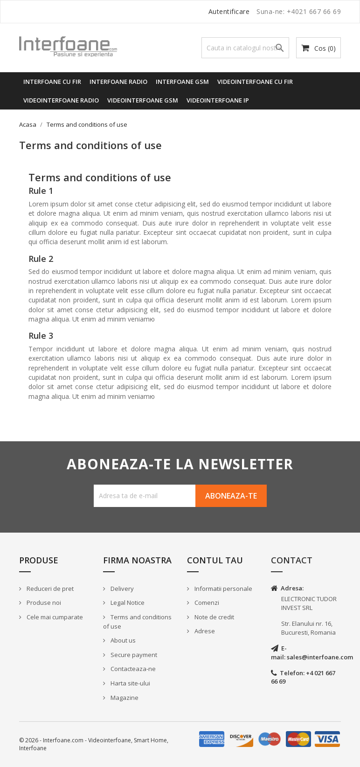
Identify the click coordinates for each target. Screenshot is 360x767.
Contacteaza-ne (132, 668)
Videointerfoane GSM (142, 100)
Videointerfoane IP (218, 100)
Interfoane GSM (182, 81)
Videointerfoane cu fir (255, 81)
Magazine (123, 697)
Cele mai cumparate (54, 617)
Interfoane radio (118, 81)
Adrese (204, 631)
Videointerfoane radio (61, 100)
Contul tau (215, 560)
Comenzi (206, 602)
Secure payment (133, 655)
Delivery (121, 588)
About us (122, 640)
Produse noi (43, 602)
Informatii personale (222, 588)
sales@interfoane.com (320, 657)
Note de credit (213, 617)
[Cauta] (245, 47)
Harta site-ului (129, 683)
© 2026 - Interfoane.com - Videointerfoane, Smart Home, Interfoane (93, 744)
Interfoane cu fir (52, 81)
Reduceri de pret (49, 588)
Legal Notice (127, 602)
